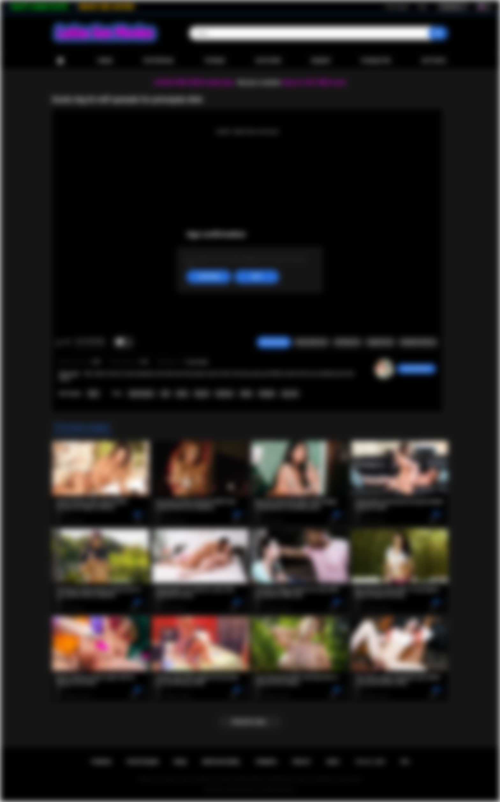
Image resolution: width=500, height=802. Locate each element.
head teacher (141, 393)
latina (182, 393)
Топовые (214, 60)
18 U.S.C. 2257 (370, 761)
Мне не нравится (67, 342)
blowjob (267, 393)
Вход (422, 6)
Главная (60, 61)
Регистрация (397, 6)
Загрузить (433, 60)
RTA (405, 761)
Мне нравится (58, 342)
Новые (105, 60)
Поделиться (380, 342)
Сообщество (376, 60)
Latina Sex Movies (239, 789)
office (246, 393)
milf (165, 393)
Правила (266, 761)
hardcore (224, 393)
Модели (320, 60)
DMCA (333, 761)
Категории (268, 60)
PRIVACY (301, 761)
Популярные (158, 60)
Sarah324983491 (416, 369)
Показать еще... (249, 721)
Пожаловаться (311, 342)
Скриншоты (347, 342)
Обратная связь (221, 761)
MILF (93, 393)
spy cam (290, 393)
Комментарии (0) (418, 342)
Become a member (259, 82)
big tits (201, 393)
